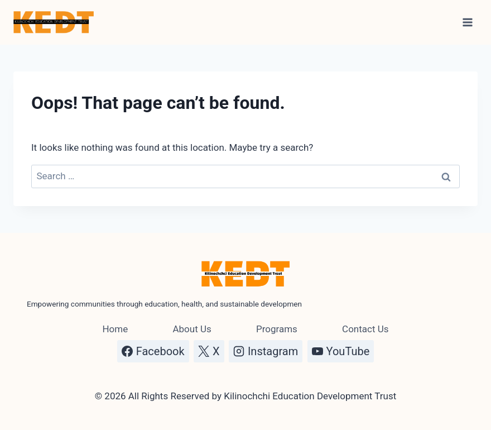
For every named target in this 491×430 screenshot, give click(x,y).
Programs (276, 329)
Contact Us (365, 329)
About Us (191, 329)
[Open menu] (467, 22)
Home (115, 329)
